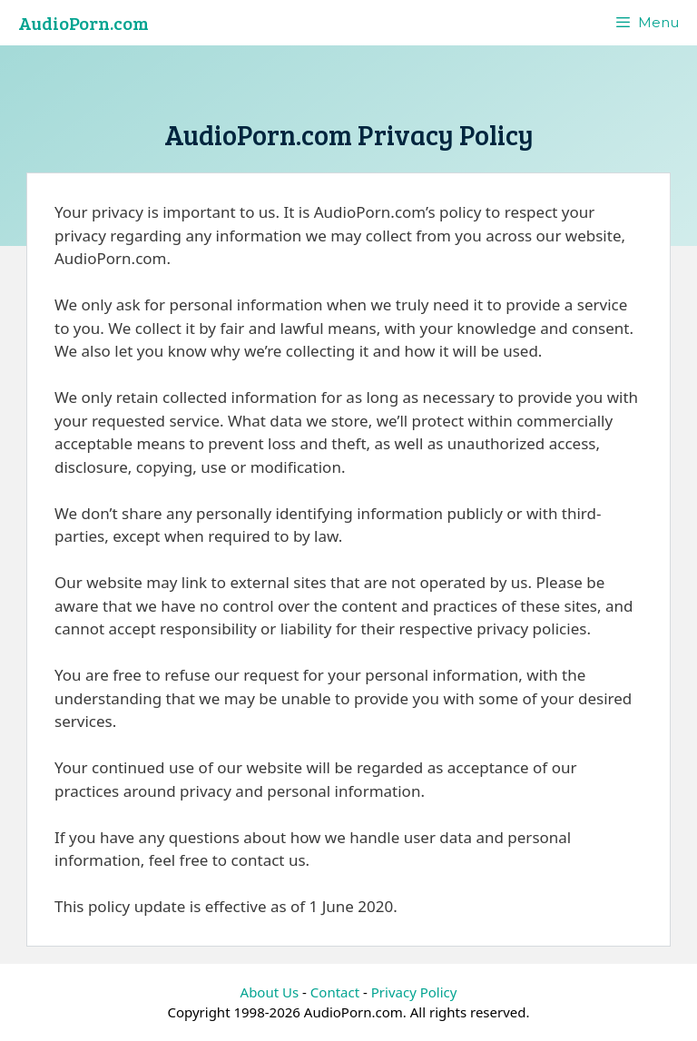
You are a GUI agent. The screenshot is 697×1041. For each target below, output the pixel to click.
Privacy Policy (414, 992)
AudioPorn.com (83, 22)
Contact (334, 992)
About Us (270, 992)
